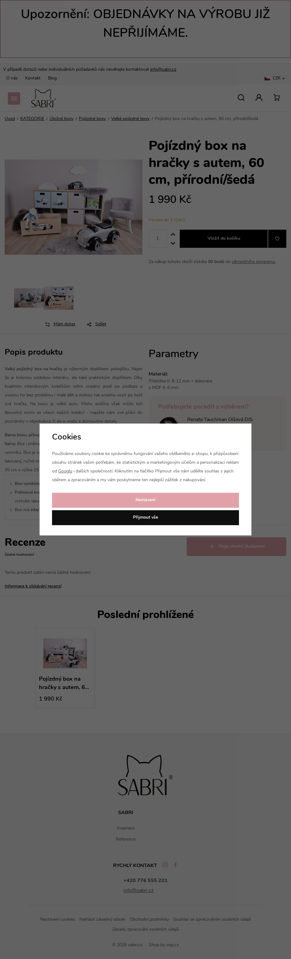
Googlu (65, 471)
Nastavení (145, 500)
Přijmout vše (145, 517)
